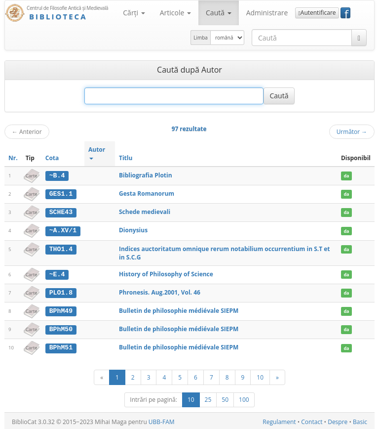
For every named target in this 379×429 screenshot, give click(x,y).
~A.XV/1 (62, 229)
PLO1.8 (61, 291)
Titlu (125, 158)
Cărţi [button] (134, 12)
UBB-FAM (162, 420)
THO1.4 (61, 248)
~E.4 (57, 273)
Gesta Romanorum (146, 193)
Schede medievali (144, 211)
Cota (52, 158)
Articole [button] (175, 12)
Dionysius (133, 229)
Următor (352, 131)
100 (244, 397)
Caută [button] (218, 12)
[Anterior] (102, 375)
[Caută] (359, 37)
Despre (337, 420)
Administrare (267, 12)
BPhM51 (61, 346)
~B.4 (57, 175)
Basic (360, 420)
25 (208, 397)
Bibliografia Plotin (145, 175)
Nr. (13, 158)
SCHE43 (61, 211)
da (346, 175)
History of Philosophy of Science (166, 273)
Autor (96, 152)
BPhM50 (61, 328)
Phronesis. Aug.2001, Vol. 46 (159, 291)
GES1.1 (61, 193)
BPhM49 (61, 309)
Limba (200, 37)
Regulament (279, 420)
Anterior (27, 131)
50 (225, 397)
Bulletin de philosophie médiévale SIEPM (178, 309)
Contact (311, 420)
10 (260, 375)
